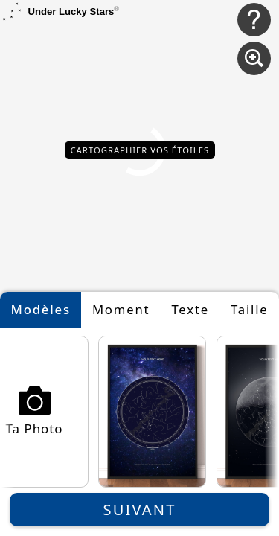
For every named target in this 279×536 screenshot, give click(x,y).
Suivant (139, 510)
